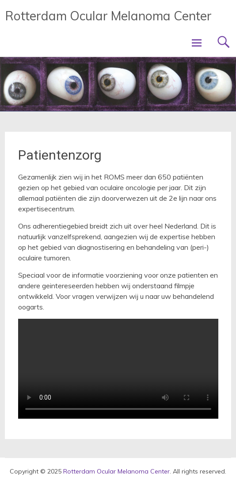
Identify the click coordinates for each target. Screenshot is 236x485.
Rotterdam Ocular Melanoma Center (108, 15)
